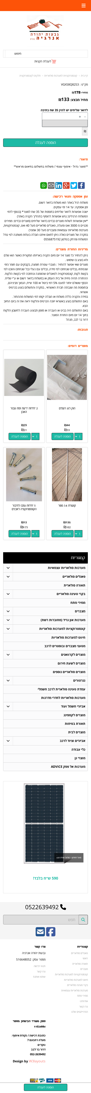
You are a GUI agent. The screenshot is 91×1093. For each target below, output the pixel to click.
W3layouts (37, 1061)
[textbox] (45, 878)
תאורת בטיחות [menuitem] (75, 723)
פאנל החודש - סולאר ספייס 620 (69, 857)
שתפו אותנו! (39, 976)
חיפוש (17, 53)
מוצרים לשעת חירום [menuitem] (71, 663)
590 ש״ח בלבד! (45, 878)
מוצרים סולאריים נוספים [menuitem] (69, 672)
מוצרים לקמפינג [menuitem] (74, 715)
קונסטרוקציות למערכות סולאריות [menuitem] (62, 629)
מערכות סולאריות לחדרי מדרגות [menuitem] (63, 698)
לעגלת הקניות (42, 61)
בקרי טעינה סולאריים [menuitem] (71, 594)
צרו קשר (41, 971)
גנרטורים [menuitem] (79, 680)
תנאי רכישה (40, 966)
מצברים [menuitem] (80, 611)
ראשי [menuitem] (85, 958)
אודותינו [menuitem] (84, 1001)
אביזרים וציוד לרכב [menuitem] (72, 741)
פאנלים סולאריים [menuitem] (73, 576)
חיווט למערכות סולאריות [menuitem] (68, 637)
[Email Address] (40, 935)
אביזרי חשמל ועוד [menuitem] (73, 706)
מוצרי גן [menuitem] (80, 758)
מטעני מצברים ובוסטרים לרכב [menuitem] (64, 646)
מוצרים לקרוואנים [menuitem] (73, 654)
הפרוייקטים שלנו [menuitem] (79, 1011)
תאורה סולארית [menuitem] (74, 585)
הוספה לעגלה (62, 436)
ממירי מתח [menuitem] (77, 602)
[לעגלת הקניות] (45, 61)
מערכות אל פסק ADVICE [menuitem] (68, 766)
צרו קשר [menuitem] (83, 1006)
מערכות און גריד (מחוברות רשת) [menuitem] (63, 620)
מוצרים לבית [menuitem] (76, 732)
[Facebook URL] (50, 935)
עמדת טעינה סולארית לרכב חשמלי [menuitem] (61, 689)
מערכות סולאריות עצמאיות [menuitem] (66, 568)
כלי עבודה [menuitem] (78, 749)
